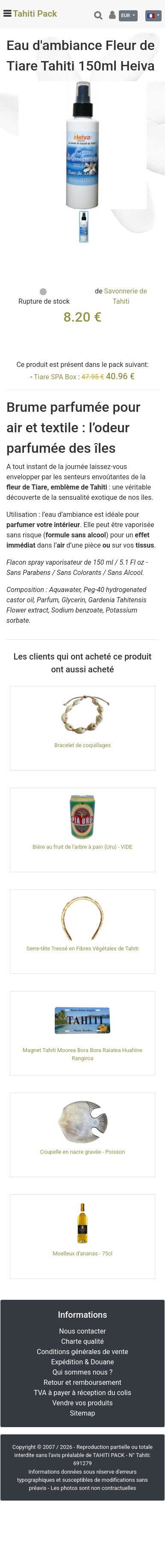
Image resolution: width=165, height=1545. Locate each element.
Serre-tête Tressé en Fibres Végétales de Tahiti (82, 948)
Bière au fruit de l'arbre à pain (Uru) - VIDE (82, 847)
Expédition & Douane (82, 1362)
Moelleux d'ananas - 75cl (82, 1253)
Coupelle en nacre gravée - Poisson (82, 1152)
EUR (126, 15)
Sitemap (82, 1413)
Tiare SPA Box (55, 377)
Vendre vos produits (82, 1403)
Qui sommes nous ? (82, 1372)
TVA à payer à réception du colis (82, 1393)
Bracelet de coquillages (82, 745)
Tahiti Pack (35, 14)
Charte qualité (82, 1341)
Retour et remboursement (82, 1382)
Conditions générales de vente (82, 1352)
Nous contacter (82, 1331)
